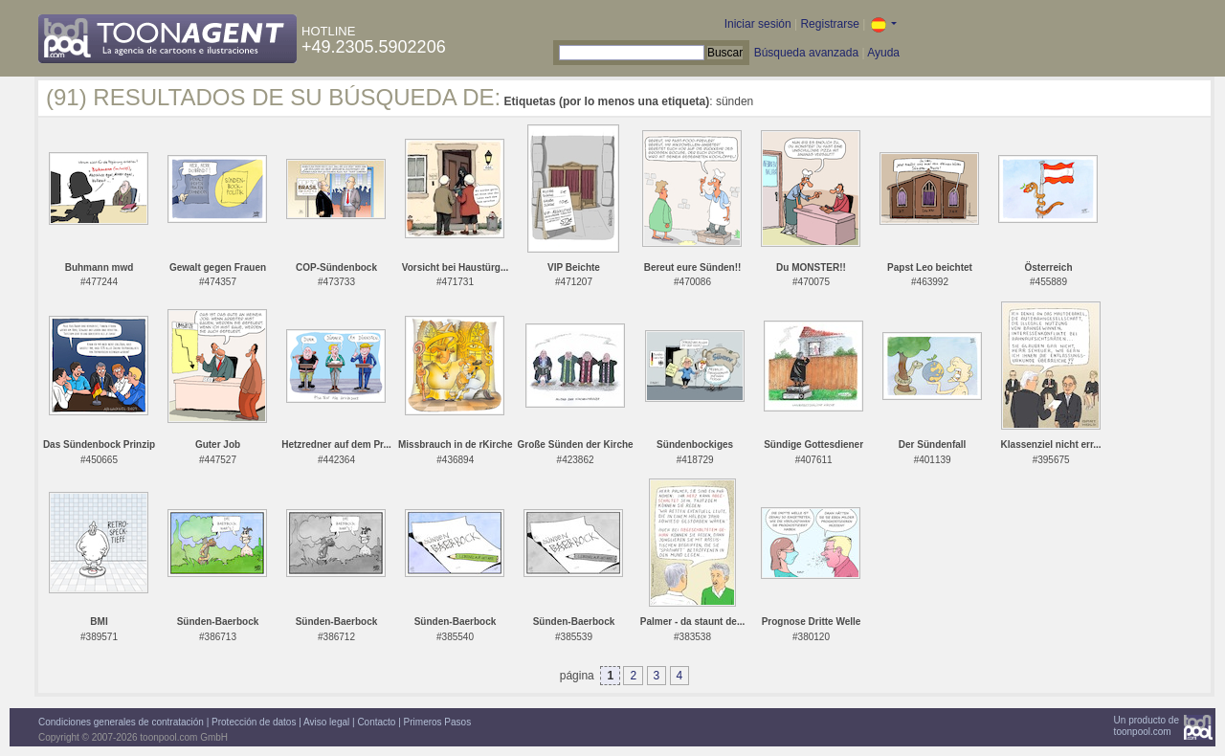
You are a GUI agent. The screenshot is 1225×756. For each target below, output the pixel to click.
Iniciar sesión (757, 24)
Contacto (376, 722)
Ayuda (883, 52)
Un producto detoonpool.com (1146, 726)
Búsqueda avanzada (806, 52)
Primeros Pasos (438, 722)
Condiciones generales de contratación (121, 722)
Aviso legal (326, 722)
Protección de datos (254, 722)
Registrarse (829, 24)
